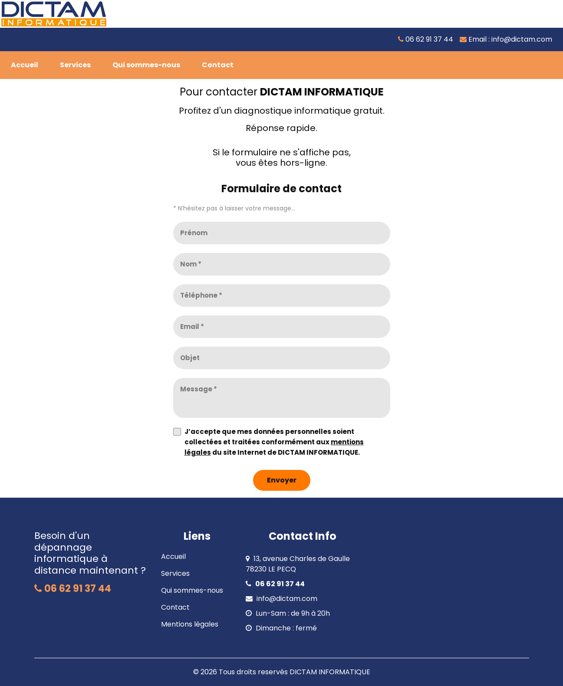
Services (175, 573)
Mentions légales (189, 624)
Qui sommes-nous (192, 590)
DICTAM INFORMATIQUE (330, 672)
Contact (175, 607)
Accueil (173, 556)
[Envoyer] (281, 480)
